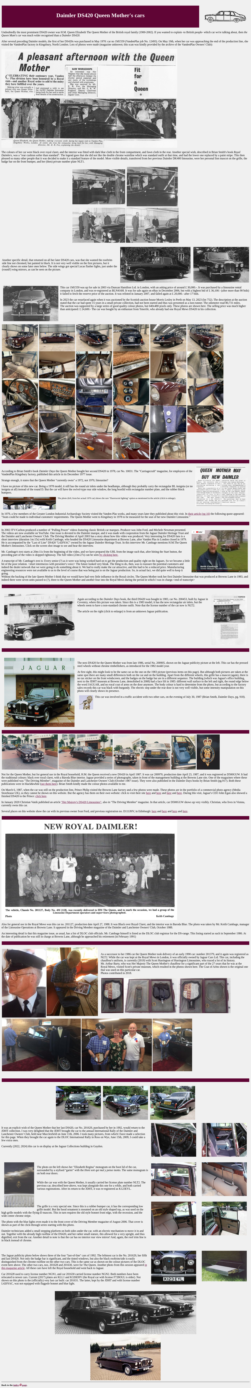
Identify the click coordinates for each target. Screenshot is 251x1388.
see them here (49, 783)
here (148, 792)
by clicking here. (108, 554)
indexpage (20, 1385)
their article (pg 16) (199, 513)
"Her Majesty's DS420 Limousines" (81, 802)
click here (40, 796)
